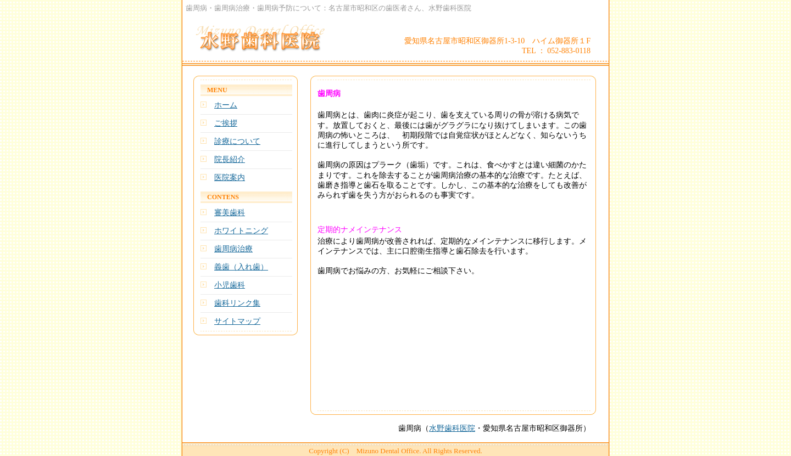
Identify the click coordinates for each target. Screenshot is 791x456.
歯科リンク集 (237, 303)
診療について (237, 141)
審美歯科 (229, 213)
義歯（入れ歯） (241, 267)
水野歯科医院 (452, 428)
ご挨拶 (225, 123)
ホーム (225, 105)
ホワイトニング (241, 231)
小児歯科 (229, 285)
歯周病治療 (233, 249)
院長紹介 (229, 159)
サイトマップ (237, 321)
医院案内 (229, 177)
